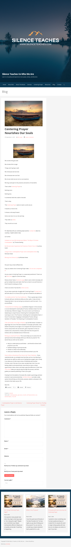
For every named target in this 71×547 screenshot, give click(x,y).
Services (29, 84)
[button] (64, 84)
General (11, 393)
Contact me (32, 231)
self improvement (31, 395)
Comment (7, 419)
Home (4, 84)
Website (6, 456)
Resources (47, 84)
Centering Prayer (38, 84)
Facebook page (20, 280)
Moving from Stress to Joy (12, 257)
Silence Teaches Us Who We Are (18, 73)
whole (13, 219)
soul (36, 395)
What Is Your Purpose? (32, 510)
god (18, 395)
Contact (59, 84)
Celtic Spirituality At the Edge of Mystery (15, 322)
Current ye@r (8, 480)
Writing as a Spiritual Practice (12, 336)
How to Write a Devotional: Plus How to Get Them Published (20, 355)
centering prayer (13, 395)
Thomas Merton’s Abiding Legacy (13, 307)
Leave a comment (29, 137)
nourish (24, 395)
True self (14, 396)
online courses (24, 287)
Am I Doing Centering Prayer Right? (11, 511)
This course (8, 369)
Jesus (21, 395)
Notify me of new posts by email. (13, 471)
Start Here (9, 276)
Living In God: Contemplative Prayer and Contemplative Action (21, 251)
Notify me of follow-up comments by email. (16, 465)
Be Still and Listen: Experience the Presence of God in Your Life (21, 246)
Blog (54, 84)
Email (6, 448)
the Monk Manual (27, 377)
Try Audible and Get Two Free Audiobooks (16, 297)
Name (6, 441)
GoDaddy (8, 544)
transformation (8, 396)
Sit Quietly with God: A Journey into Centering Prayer (57, 511)
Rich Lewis (20, 137)
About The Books (20, 84)
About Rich (11, 84)
